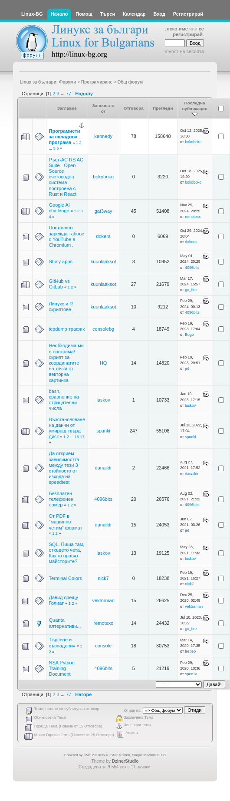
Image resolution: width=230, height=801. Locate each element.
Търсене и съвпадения (62, 642)
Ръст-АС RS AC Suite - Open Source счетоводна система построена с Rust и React (66, 177)
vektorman (103, 600)
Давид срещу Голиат (63, 600)
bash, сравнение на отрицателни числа (64, 400)
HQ (103, 362)
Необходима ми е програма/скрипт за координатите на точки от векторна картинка (66, 362)
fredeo (190, 651)
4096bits (192, 267)
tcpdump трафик (67, 329)
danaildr (103, 467)
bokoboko (193, 142)
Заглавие (67, 108)
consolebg (103, 329)
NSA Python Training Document (62, 668)
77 (68, 93)
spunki (103, 430)
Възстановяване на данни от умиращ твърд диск (67, 428)
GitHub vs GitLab (59, 283)
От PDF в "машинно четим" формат (65, 521)
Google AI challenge (59, 207)
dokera (103, 236)
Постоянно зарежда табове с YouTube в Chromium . (67, 236)
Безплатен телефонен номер (61, 499)
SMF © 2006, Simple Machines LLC (138, 755)
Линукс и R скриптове (61, 306)
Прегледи (163, 108)
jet (187, 368)
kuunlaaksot (103, 261)
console (103, 645)
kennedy (103, 136)
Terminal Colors (65, 578)
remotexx (192, 216)
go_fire (191, 290)
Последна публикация (194, 109)
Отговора (134, 108)
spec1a (191, 674)
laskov (103, 399)
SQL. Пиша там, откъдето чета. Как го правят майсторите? (67, 553)
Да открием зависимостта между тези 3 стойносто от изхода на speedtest (64, 468)
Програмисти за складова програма (64, 136)
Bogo (189, 334)
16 (77, 437)
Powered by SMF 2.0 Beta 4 (86, 755)
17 (82, 437)
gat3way (103, 211)
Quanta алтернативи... (65, 622)
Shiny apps (60, 261)
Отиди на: (132, 710)
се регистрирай (188, 31)
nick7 (103, 578)
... (63, 93)
